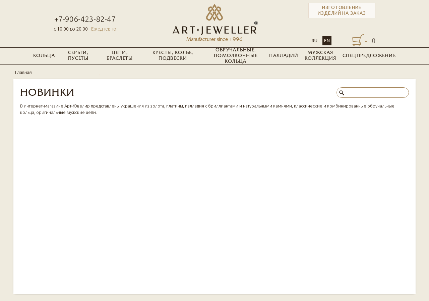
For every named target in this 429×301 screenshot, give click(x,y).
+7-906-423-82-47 (85, 19)
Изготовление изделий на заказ (342, 10)
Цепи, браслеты (120, 56)
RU (314, 40)
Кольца (44, 56)
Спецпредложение (369, 56)
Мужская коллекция (320, 56)
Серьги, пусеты (78, 56)
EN (327, 40)
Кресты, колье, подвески (172, 56)
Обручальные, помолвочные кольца (235, 56)
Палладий (283, 56)
